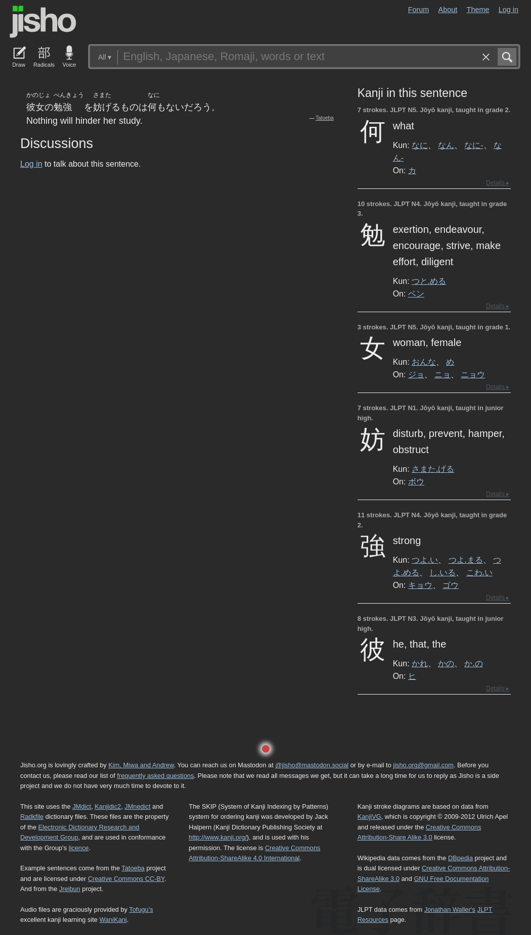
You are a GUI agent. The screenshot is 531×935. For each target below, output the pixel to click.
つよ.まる (466, 559)
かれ (420, 663)
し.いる (442, 572)
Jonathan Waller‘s (449, 909)
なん (446, 145)
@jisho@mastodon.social (311, 765)
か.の (473, 663)
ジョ (416, 374)
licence (79, 848)
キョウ (420, 584)
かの (446, 663)
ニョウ (473, 374)
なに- (473, 145)
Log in (508, 10)
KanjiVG (369, 816)
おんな (424, 361)
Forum (418, 10)
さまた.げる (433, 468)
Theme (478, 10)
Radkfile (31, 816)
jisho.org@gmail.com (423, 765)
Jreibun (69, 889)
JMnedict (137, 806)
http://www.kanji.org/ (218, 837)
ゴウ (450, 584)
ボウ (416, 481)
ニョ (442, 374)
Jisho (43, 22)
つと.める (429, 280)
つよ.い (425, 559)
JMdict (81, 806)
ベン (416, 293)
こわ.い (479, 572)
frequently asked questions (155, 775)
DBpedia (460, 858)
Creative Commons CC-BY (126, 878)
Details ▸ (497, 182)
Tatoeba (325, 118)
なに (420, 145)
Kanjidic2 (108, 806)
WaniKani (113, 919)
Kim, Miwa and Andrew (140, 765)
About (448, 10)
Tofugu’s (141, 909)
